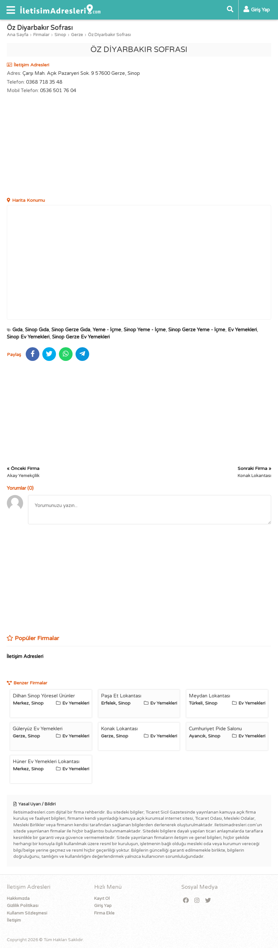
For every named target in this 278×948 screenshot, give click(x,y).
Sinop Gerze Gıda (70, 330)
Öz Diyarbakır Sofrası (109, 34)
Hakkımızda (18, 898)
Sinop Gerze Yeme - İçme (196, 330)
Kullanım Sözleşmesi (27, 913)
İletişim (14, 920)
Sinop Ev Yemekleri (28, 337)
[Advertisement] (139, 146)
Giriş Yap (103, 905)
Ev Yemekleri (242, 330)
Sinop (60, 34)
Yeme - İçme (107, 330)
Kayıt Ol (102, 898)
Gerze (77, 34)
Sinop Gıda (37, 330)
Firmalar (41, 34)
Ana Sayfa (17, 34)
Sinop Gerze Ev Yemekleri (81, 337)
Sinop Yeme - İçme (145, 330)
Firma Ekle (104, 913)
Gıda (17, 330)
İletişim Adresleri (25, 656)
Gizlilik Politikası (22, 905)
